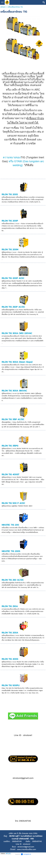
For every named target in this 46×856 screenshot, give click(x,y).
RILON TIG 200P (10, 220)
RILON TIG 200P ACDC (13, 278)
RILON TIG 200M (10, 249)
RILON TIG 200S (10, 194)
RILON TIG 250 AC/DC (13, 580)
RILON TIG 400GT (10, 474)
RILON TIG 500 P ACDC (13, 503)
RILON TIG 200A (10, 632)
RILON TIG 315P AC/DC (13, 419)
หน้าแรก (3, 7)
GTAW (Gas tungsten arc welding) (23, 161)
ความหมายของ (12, 157)
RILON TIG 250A (10, 606)
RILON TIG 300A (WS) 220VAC (17, 333)
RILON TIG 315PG (10, 445)
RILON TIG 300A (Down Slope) (17, 362)
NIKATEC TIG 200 (10, 524)
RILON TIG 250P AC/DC (13, 307)
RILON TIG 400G (10, 659)
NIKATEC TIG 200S (11, 551)
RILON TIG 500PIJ (10, 685)
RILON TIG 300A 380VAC (14, 390)
